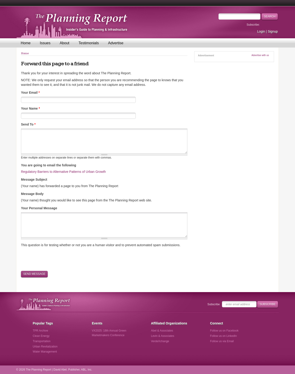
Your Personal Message (39, 208)
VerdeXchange (160, 341)
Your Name (30, 108)
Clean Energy (41, 336)
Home (26, 43)
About (64, 43)
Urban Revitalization (45, 346)
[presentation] (56, 259)
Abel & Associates (162, 330)
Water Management (45, 351)
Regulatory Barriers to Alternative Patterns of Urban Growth (63, 172)
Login (261, 31)
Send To (28, 124)
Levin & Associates (162, 336)
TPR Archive (40, 330)
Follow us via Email (222, 341)
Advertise (116, 43)
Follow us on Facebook (224, 330)
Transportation (41, 341)
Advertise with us (260, 55)
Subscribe (213, 304)
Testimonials (89, 43)
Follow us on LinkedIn (223, 336)
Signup (273, 31)
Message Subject (34, 179)
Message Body (32, 194)
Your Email (30, 92)
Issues (45, 43)
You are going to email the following (48, 165)
